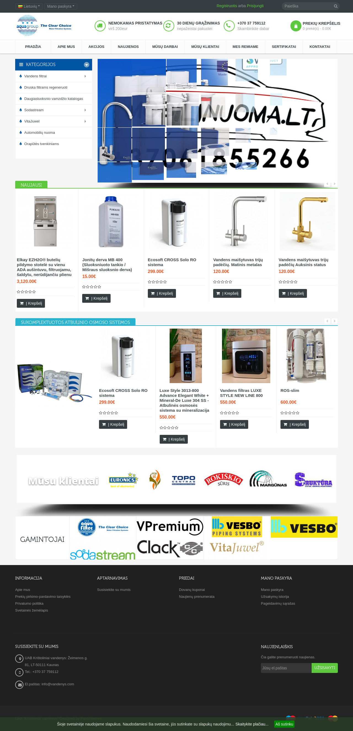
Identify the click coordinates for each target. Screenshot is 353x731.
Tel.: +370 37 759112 (41, 672)
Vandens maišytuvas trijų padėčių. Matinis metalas (238, 262)
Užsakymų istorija (275, 596)
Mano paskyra (272, 590)
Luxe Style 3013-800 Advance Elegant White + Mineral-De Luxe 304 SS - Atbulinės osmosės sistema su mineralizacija (184, 400)
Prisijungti (255, 6)
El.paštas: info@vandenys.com (50, 684)
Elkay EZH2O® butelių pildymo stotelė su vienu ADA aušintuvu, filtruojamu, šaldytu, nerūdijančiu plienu (44, 267)
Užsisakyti (324, 668)
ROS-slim (289, 390)
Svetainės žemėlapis (31, 610)
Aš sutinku (284, 724)
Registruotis (226, 6)
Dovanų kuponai (192, 590)
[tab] (75, 322)
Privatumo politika (29, 603)
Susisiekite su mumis (113, 590)
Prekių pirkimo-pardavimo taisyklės (43, 596)
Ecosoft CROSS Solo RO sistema (172, 262)
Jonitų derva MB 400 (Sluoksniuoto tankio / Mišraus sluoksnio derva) (107, 264)
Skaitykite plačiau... (252, 724)
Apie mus (22, 590)
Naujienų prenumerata (197, 596)
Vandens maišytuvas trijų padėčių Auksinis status (303, 262)
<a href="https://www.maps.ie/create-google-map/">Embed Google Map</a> (176, 669)
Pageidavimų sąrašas (278, 603)
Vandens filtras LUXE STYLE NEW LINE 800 (241, 393)
